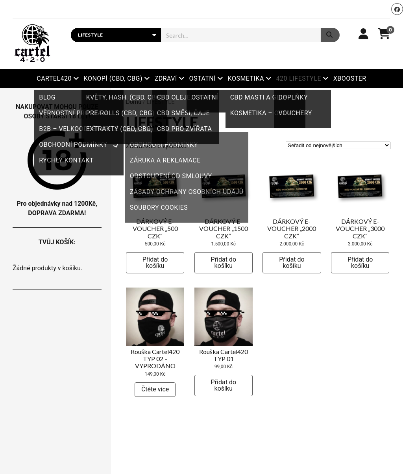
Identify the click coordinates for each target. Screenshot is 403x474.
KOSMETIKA (246, 78)
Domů (133, 101)
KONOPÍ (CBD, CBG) (113, 78)
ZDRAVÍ (166, 78)
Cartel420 (54, 78)
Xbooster (349, 78)
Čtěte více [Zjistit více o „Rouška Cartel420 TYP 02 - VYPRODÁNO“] (155, 389)
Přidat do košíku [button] (155, 262)
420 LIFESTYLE (299, 78)
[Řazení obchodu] (338, 145)
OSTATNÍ (202, 78)
